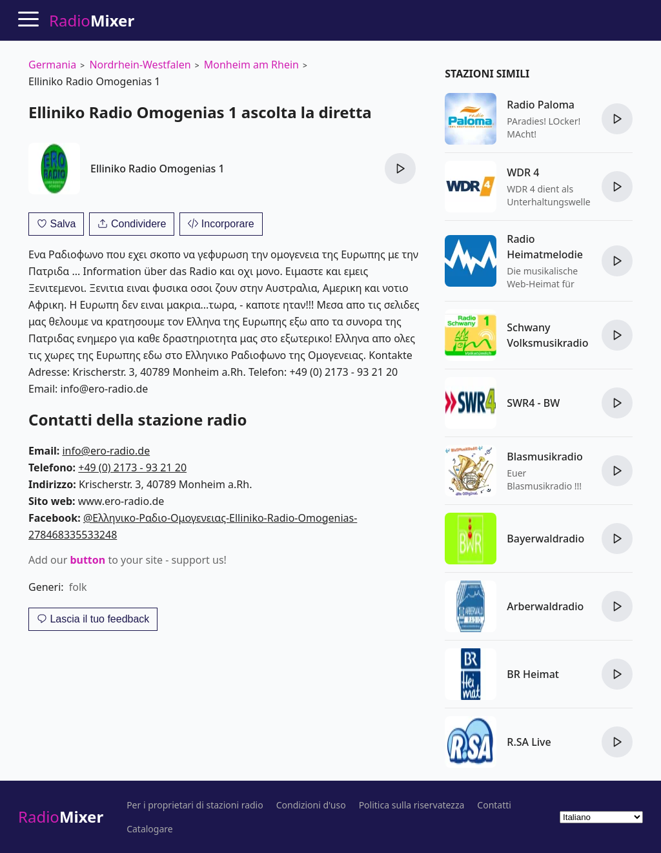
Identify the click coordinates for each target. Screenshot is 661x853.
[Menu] (28, 18)
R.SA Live (529, 742)
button (87, 560)
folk (78, 587)
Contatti (494, 805)
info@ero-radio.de (106, 451)
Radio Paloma (541, 105)
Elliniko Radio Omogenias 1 (157, 168)
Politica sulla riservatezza (412, 805)
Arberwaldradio (545, 606)
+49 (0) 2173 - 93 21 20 (132, 467)
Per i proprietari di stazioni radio (195, 805)
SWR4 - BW (533, 403)
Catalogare (150, 829)
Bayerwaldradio (545, 538)
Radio (60, 816)
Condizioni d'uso (311, 805)
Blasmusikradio (545, 456)
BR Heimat (533, 674)
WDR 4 (523, 172)
